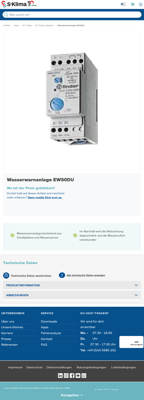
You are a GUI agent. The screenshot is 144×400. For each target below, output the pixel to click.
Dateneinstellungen (59, 367)
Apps (44, 327)
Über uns (7, 321)
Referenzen (9, 344)
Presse (6, 339)
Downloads (49, 321)
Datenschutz (34, 367)
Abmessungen (17, 295)
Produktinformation (23, 285)
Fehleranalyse (51, 333)
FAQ (44, 344)
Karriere (7, 333)
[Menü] (142, 338)
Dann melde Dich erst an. (45, 197)
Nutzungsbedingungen (91, 367)
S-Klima (6, 25)
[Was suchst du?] (72, 14)
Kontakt (47, 339)
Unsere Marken (12, 327)
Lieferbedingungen (123, 367)
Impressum (15, 367)
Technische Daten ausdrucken (31, 275)
